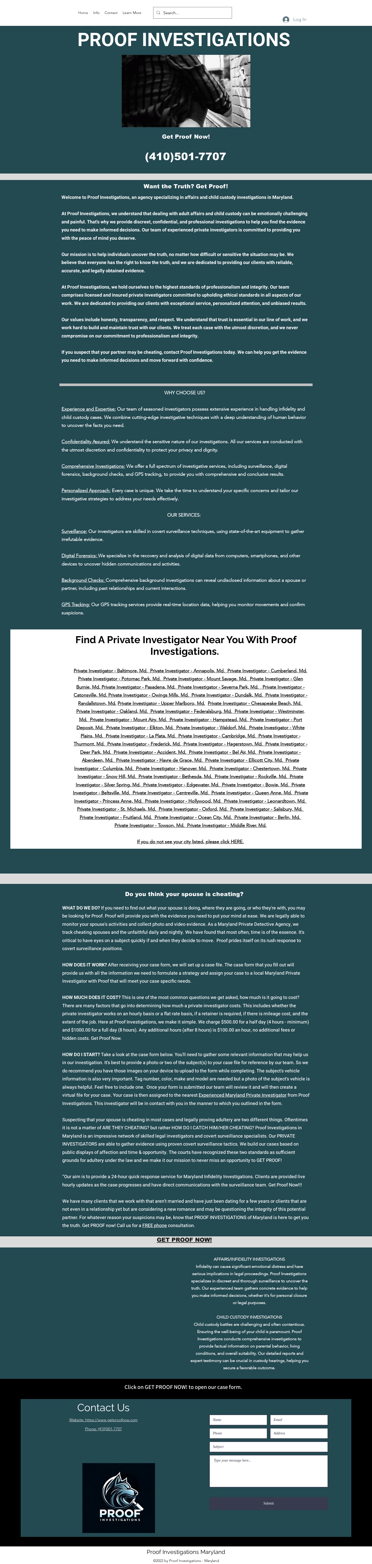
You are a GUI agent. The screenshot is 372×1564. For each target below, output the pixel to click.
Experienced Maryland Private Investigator (242, 1095)
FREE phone (154, 1225)
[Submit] (268, 1503)
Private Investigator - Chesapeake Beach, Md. (255, 703)
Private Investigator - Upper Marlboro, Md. (161, 703)
